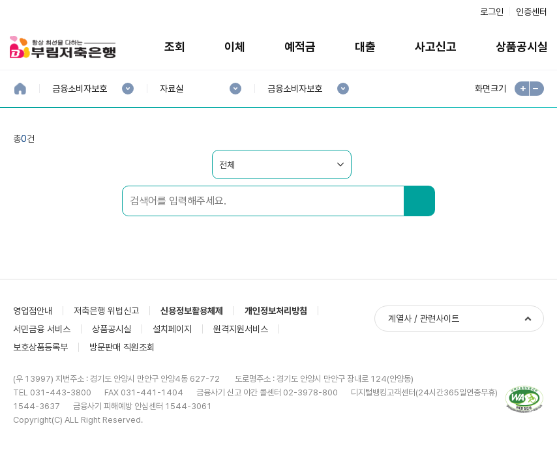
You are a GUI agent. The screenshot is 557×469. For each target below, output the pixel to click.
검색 (419, 201)
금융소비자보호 (79, 89)
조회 (174, 46)
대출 (365, 46)
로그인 (492, 11)
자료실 (171, 89)
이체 (234, 46)
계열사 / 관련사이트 (423, 318)
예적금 (300, 46)
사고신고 (436, 46)
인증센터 (531, 11)
